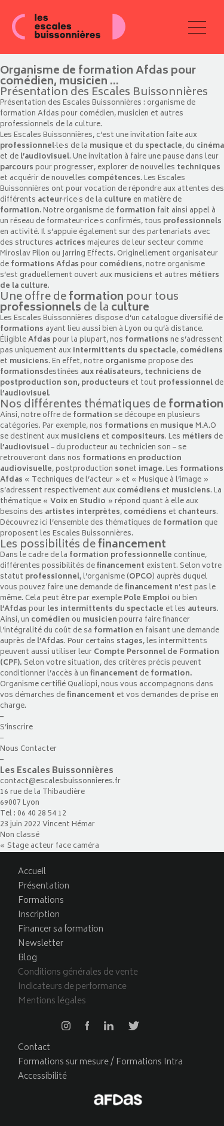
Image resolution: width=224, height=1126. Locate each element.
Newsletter (40, 943)
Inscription (39, 915)
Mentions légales (52, 1001)
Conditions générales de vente (78, 972)
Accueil (32, 872)
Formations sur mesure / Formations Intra (100, 1062)
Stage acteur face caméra (53, 846)
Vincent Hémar (68, 824)
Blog (27, 958)
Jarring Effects (87, 254)
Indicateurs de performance (72, 986)
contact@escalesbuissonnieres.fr (61, 781)
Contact (34, 1047)
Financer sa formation (60, 929)
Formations (41, 900)
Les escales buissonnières (68, 27)
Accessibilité (42, 1076)
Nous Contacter (28, 749)
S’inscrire (16, 728)
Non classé (19, 835)
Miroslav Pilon (25, 254)
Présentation (43, 886)
